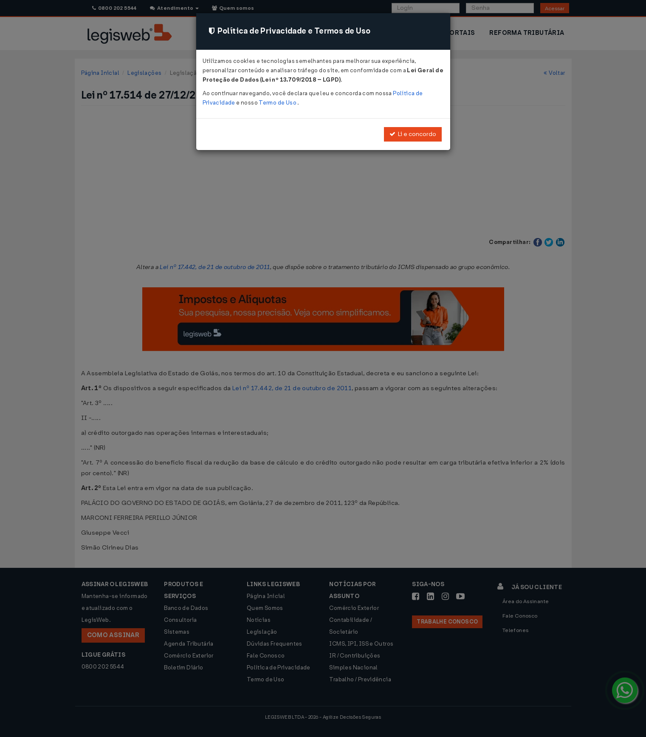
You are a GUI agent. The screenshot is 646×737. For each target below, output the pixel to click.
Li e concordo (412, 134)
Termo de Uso (278, 102)
